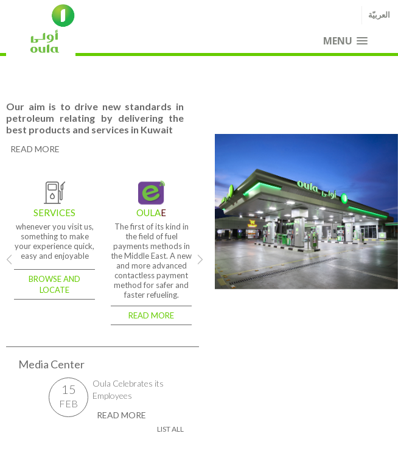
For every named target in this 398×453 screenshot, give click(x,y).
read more (35, 149)
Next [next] (200, 259)
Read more (151, 315)
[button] (345, 41)
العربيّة (379, 14)
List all (170, 429)
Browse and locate (54, 284)
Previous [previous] (222, 211)
